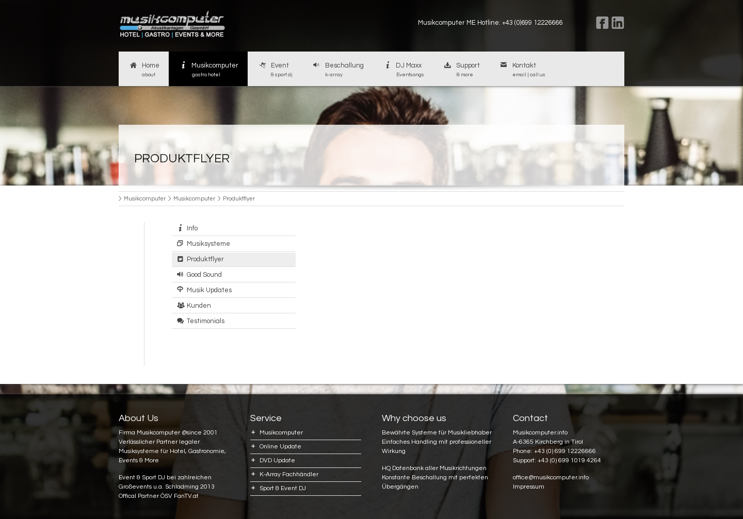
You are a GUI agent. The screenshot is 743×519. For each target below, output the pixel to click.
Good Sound (204, 274)
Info (192, 228)
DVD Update (277, 460)
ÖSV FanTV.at (179, 496)
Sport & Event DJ (283, 488)
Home (143, 70)
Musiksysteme (208, 243)
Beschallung (337, 70)
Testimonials (205, 321)
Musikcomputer (208, 70)
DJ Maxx (403, 70)
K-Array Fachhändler (289, 474)
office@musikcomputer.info (551, 477)
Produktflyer (205, 259)
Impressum (528, 486)
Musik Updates (209, 290)
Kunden (199, 305)
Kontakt (521, 70)
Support (461, 70)
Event (275, 70)
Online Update (280, 446)
